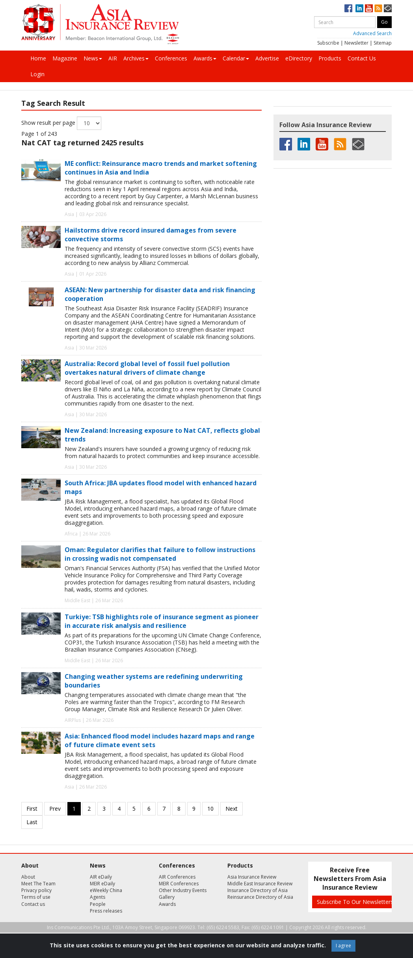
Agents (97, 897)
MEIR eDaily (102, 883)
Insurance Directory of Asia (257, 890)
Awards (204, 58)
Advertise (267, 58)
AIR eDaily (101, 876)
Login (37, 74)
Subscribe (328, 42)
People (98, 904)
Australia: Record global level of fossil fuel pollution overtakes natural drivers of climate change (147, 368)
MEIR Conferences (179, 883)
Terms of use (35, 897)
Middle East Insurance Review (259, 883)
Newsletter (356, 42)
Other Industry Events (182, 890)
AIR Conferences (177, 876)
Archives (136, 58)
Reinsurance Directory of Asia (260, 897)
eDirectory (298, 58)
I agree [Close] (343, 945)
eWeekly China (106, 890)
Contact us (33, 904)
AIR (112, 58)
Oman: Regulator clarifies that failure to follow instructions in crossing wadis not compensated (160, 554)
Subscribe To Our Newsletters (355, 901)
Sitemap (383, 42)
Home (38, 58)
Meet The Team (38, 883)
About (28, 876)
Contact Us (362, 58)
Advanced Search (372, 33)
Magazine (64, 58)
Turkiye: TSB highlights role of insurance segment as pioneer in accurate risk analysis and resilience (162, 621)
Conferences (171, 58)
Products (329, 58)
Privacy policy (36, 890)
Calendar (236, 58)
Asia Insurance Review (251, 876)
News (93, 58)
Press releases (106, 910)
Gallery (167, 897)
